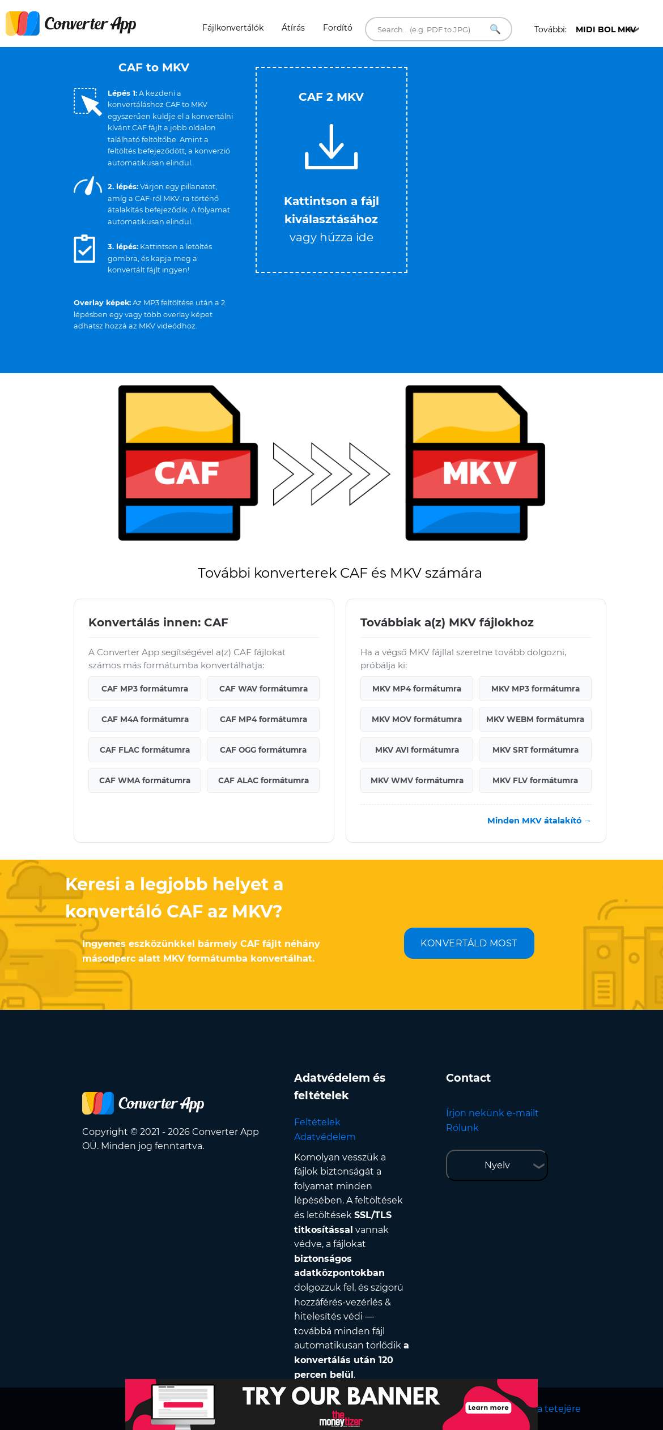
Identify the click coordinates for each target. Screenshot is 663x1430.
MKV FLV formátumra (535, 780)
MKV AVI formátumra (417, 749)
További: (585, 29)
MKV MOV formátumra (417, 719)
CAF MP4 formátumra (263, 719)
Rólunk (462, 1127)
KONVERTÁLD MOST (468, 943)
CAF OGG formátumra (263, 749)
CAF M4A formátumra (145, 719)
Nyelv (497, 1165)
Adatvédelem (325, 1137)
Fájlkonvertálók (233, 28)
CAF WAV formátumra (263, 688)
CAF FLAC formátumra (145, 749)
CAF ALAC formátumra (263, 780)
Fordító (337, 28)
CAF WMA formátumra (144, 780)
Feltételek (317, 1122)
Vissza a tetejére (544, 1408)
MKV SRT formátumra (535, 749)
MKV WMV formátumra (417, 780)
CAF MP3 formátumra (144, 688)
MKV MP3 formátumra (535, 688)
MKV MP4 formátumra (416, 688)
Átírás (293, 28)
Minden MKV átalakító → (539, 821)
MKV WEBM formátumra (535, 719)
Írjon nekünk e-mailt (492, 1113)
